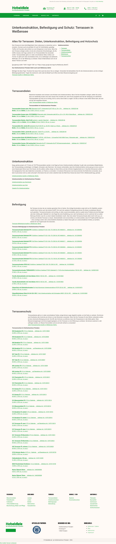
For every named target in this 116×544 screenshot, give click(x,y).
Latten (29, 500)
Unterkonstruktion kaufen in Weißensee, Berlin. (25, 176)
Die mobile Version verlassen (8, 543)
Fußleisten (10, 502)
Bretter (29, 502)
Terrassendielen (65, 50)
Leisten (29, 498)
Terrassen (35, 15)
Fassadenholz (31, 505)
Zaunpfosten (93, 504)
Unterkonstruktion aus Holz (20, 185)
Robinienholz (94, 505)
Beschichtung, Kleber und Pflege (16, 505)
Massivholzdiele (11, 498)
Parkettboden (10, 500)
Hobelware (26, 15)
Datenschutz (91, 530)
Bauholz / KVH (45, 15)
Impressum (91, 532)
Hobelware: (30, 494)
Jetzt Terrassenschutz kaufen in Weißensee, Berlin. (42, 325)
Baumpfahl (93, 500)
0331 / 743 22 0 (93, 8)
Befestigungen (52, 502)
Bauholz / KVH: (73, 494)
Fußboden (17, 15)
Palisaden (93, 498)
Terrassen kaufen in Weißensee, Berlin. (23, 75)
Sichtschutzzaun (95, 507)
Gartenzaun (93, 502)
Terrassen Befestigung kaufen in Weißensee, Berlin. (26, 223)
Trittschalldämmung (12, 504)
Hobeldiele (20, 8)
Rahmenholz (31, 504)
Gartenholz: (93, 494)
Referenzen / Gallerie (93, 526)
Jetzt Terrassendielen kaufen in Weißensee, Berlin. (43, 102)
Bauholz (71, 498)
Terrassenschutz (66, 56)
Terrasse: (51, 494)
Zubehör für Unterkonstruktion (20, 188)
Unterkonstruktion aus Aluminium (21, 182)
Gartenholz (55, 15)
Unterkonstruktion (66, 52)
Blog (89, 528)
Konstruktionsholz (74, 500)
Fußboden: (10, 494)
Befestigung (64, 54)
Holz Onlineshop (99, 1)
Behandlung (51, 504)
